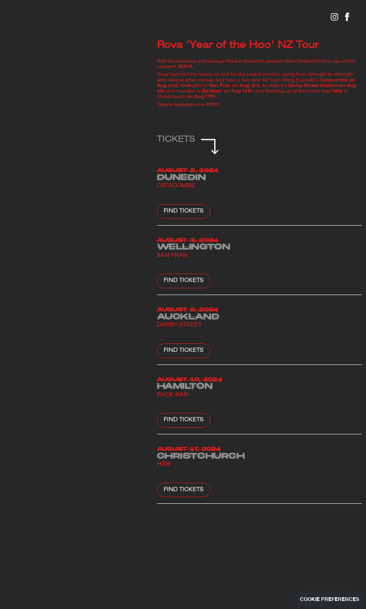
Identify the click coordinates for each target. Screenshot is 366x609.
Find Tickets (184, 211)
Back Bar (172, 395)
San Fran (172, 256)
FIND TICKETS (184, 490)
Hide (164, 465)
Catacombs (176, 186)
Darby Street (179, 325)
